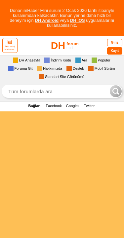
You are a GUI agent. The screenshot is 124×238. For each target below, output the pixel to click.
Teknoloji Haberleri (10, 45)
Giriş (115, 42)
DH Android (47, 20)
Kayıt (115, 51)
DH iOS (77, 20)
